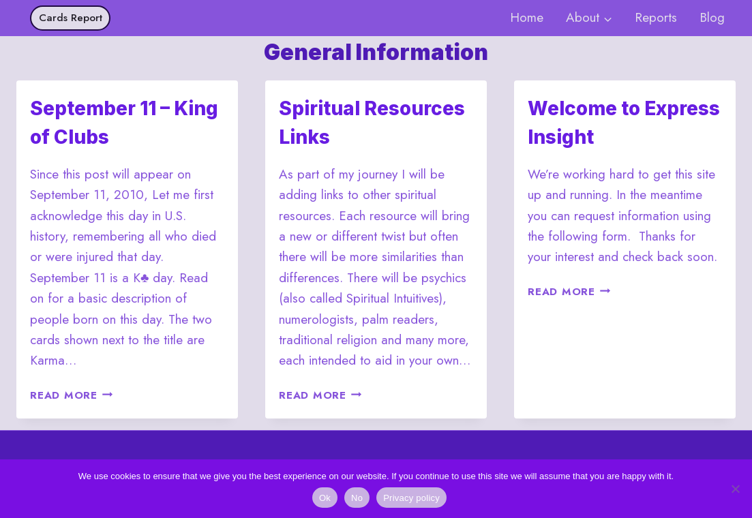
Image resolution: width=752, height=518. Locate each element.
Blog (712, 17)
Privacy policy (411, 498)
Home (526, 17)
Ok (325, 498)
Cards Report (70, 17)
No (357, 498)
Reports (656, 17)
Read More (71, 395)
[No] (735, 489)
